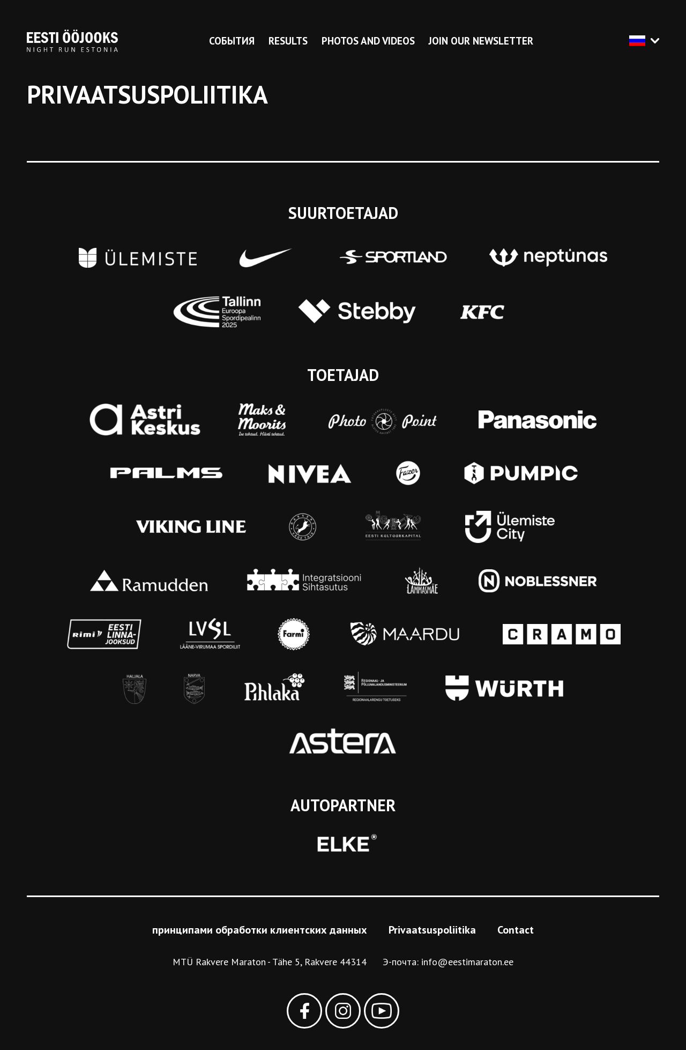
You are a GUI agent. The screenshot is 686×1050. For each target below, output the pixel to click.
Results (288, 40)
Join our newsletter (481, 40)
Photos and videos (368, 40)
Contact (515, 930)
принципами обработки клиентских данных (259, 930)
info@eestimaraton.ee (467, 962)
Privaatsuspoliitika (432, 930)
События (232, 40)
